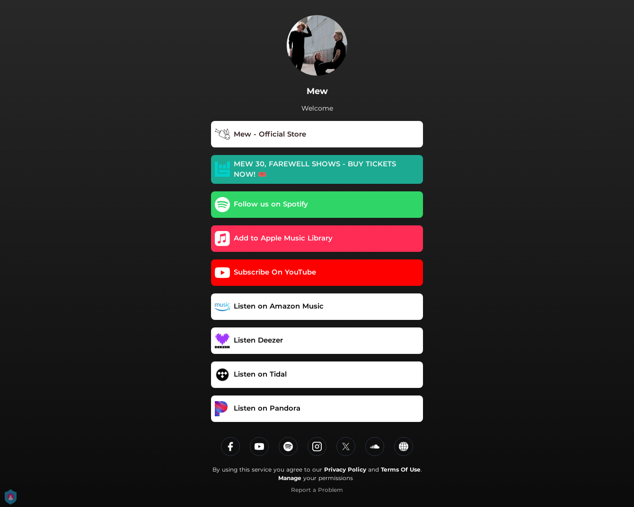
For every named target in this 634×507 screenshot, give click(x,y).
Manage (289, 477)
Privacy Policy (345, 469)
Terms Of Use (401, 469)
